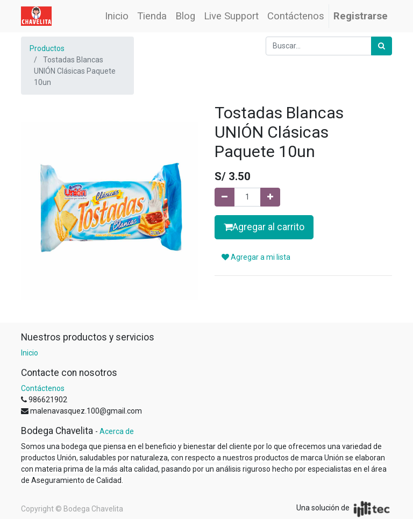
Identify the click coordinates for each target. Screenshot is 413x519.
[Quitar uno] (224, 197)
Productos (47, 48)
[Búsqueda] (381, 46)
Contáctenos (43, 388)
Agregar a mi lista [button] (256, 257)
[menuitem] (117, 16)
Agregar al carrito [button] (264, 227)
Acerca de (116, 431)
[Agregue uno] (270, 197)
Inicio (29, 353)
